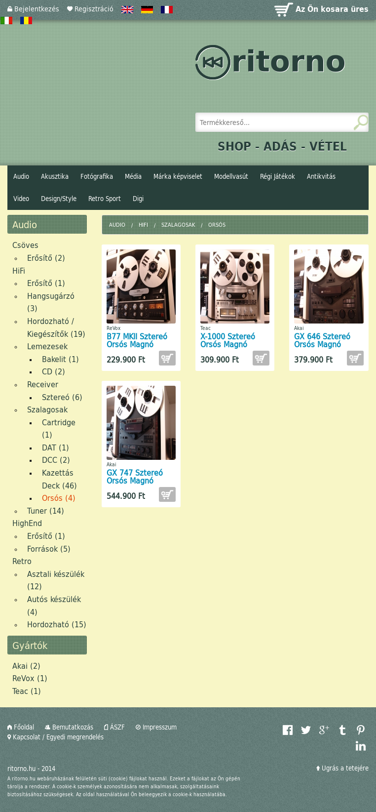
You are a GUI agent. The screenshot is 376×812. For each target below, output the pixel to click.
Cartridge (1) (58, 428)
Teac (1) (26, 691)
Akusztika (55, 176)
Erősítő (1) (46, 283)
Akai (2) (26, 665)
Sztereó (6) (62, 397)
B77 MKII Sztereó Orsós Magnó (137, 340)
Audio (21, 176)
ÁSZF (114, 727)
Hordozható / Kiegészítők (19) (56, 327)
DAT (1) (55, 447)
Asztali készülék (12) (55, 580)
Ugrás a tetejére (342, 768)
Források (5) (49, 548)
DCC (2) (56, 459)
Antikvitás (321, 176)
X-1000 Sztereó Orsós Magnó (227, 340)
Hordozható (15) (56, 624)
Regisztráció (90, 8)
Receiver (42, 384)
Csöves (25, 245)
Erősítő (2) (46, 257)
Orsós (217, 224)
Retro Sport (104, 198)
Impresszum (156, 727)
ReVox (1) (29, 678)
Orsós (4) (58, 497)
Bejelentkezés (33, 8)
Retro (22, 561)
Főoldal (20, 727)
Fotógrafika (96, 176)
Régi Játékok (277, 176)
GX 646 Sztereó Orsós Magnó (322, 340)
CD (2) (53, 371)
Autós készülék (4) (54, 605)
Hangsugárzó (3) (51, 302)
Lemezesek (47, 346)
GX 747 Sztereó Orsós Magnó (135, 476)
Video (21, 198)
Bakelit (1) (60, 359)
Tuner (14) (45, 510)
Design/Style (58, 198)
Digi (138, 198)
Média (133, 176)
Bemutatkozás (69, 727)
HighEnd (27, 523)
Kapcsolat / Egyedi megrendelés (55, 737)
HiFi (18, 270)
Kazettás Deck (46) (59, 478)
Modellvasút (231, 176)
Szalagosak (47, 409)
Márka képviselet (177, 176)
